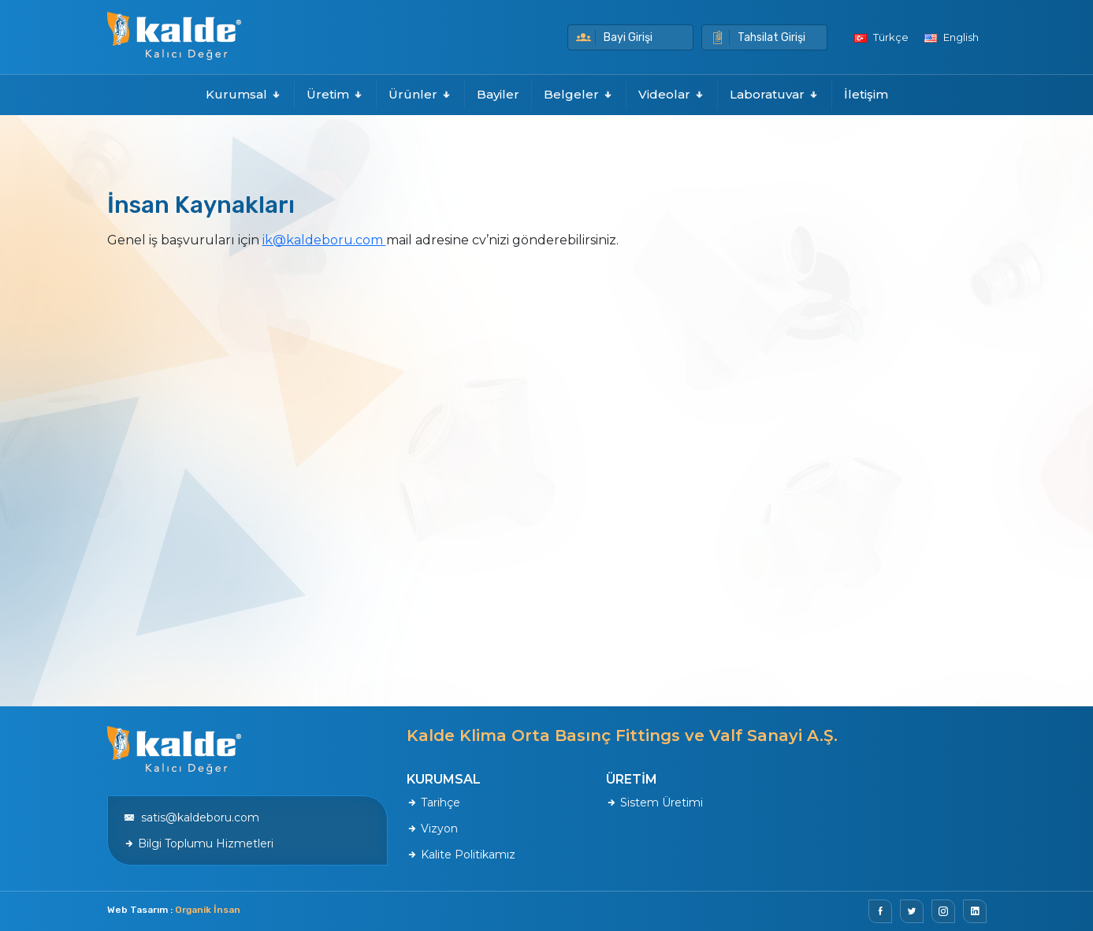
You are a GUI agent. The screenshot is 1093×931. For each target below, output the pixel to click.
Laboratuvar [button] (775, 94)
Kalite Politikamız (461, 854)
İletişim (866, 94)
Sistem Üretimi (654, 802)
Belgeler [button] (579, 94)
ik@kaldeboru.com (324, 240)
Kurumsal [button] (244, 94)
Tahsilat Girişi (757, 37)
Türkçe (881, 37)
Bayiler (498, 94)
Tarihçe (433, 802)
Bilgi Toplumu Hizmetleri (198, 843)
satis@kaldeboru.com (191, 817)
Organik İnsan (207, 909)
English (951, 37)
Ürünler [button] (420, 94)
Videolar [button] (671, 94)
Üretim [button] (335, 94)
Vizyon (432, 828)
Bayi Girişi (614, 37)
